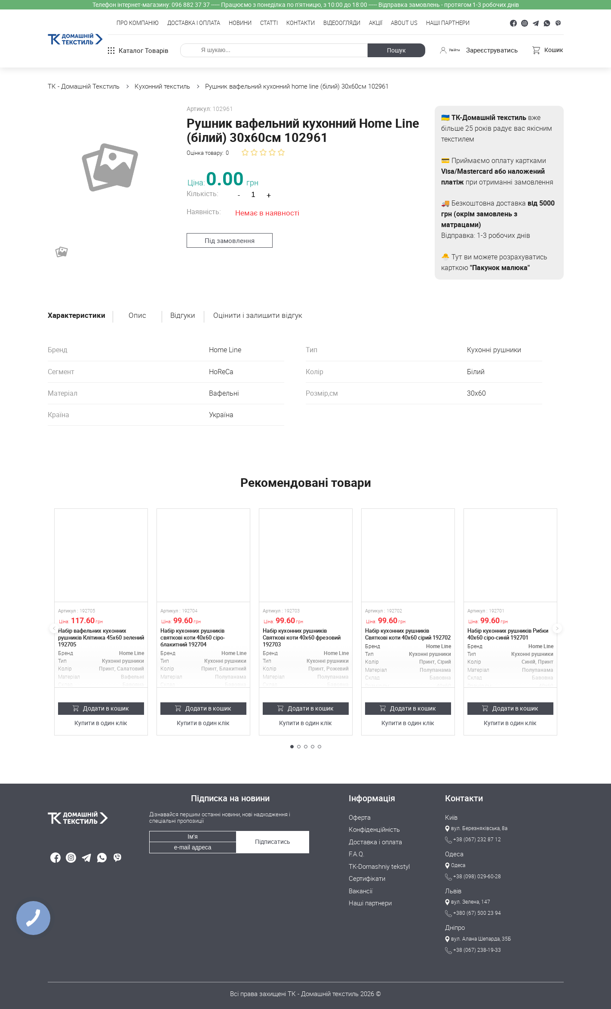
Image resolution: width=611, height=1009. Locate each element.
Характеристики (77, 315)
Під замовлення (225, 240)
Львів (453, 890)
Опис (139, 315)
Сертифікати (367, 876)
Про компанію (138, 23)
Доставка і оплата (193, 23)
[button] (292, 746)
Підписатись (271, 837)
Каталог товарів (138, 50)
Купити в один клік (100, 723)
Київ (451, 816)
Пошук (392, 50)
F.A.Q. (357, 852)
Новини (240, 23)
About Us (404, 23)
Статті (269, 23)
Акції (375, 23)
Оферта (360, 816)
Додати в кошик (101, 708)
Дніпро (455, 927)
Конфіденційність (374, 828)
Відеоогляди (341, 23)
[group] (107, 165)
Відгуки (185, 315)
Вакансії (360, 888)
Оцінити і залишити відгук (261, 315)
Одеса (454, 853)
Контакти (300, 23)
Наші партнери (448, 23)
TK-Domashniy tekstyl (379, 864)
